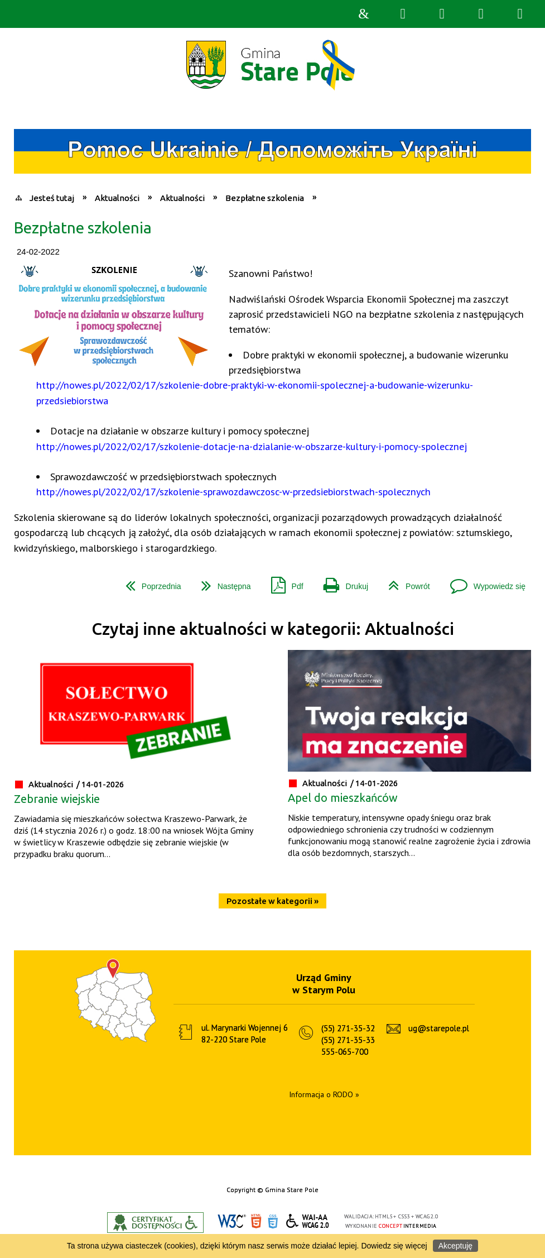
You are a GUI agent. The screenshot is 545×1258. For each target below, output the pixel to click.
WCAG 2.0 (308, 1221)
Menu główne (480, 14)
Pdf (282, 582)
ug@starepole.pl (438, 1028)
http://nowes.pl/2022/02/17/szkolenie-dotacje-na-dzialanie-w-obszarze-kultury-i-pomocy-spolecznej (251, 446)
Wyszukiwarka (402, 14)
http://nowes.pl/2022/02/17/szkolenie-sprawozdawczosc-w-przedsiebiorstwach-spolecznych (233, 491)
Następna (221, 582)
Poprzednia (149, 582)
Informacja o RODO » (324, 1094)
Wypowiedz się (483, 582)
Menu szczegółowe (520, 14)
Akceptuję (455, 1245)
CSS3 (273, 1221)
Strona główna (363, 14)
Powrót (404, 582)
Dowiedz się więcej (394, 1245)
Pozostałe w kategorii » (272, 901)
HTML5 (256, 1221)
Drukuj (341, 582)
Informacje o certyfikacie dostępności (155, 1222)
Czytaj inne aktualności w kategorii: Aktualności (272, 629)
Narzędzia (441, 14)
